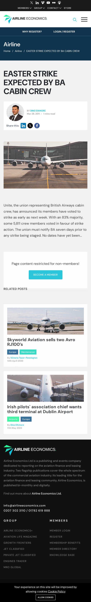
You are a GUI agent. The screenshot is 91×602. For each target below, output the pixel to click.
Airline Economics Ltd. (46, 493)
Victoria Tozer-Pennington (23, 384)
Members (23, 8)
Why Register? (32, 31)
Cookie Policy (57, 591)
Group (38, 8)
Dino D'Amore (38, 110)
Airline (18, 51)
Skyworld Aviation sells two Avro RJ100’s (41, 369)
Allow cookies (45, 597)
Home (7, 51)
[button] (84, 20)
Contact (53, 8)
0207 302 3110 (14, 510)
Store (67, 8)
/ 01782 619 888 (37, 510)
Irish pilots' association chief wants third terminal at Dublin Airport (44, 436)
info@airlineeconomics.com (25, 505)
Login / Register (64, 31)
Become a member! (45, 311)
